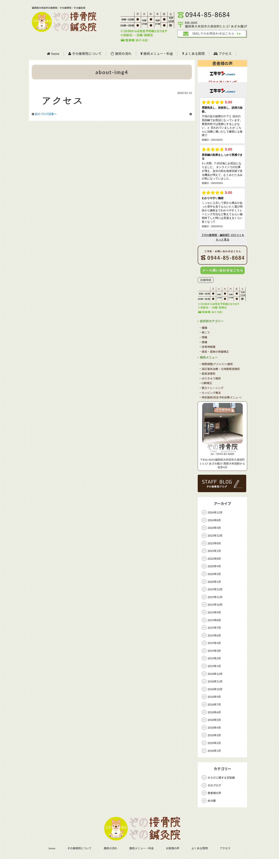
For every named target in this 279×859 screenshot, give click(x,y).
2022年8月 (214, 558)
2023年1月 (214, 550)
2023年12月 (215, 535)
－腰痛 (203, 327)
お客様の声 (172, 848)
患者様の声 (214, 793)
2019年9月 (214, 612)
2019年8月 (214, 620)
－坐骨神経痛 (207, 346)
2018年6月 (214, 712)
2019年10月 (215, 604)
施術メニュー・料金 (156, 54)
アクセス (223, 54)
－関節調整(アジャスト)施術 (216, 364)
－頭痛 (203, 337)
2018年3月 (214, 735)
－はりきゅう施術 (210, 378)
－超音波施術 (207, 373)
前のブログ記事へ (46, 114)
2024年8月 (214, 520)
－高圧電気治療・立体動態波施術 (219, 369)
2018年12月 (215, 673)
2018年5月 (214, 719)
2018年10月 (215, 689)
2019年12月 (215, 589)
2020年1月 (214, 581)
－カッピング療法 (210, 392)
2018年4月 (214, 727)
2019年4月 (214, 643)
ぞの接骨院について (85, 54)
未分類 (212, 800)
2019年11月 (215, 597)
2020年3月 (214, 574)
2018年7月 (214, 704)
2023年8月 (214, 543)
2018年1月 (214, 750)
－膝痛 (203, 342)
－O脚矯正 (205, 383)
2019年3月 (214, 650)
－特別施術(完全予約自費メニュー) (220, 397)
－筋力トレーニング (211, 388)
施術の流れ (121, 54)
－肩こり (204, 332)
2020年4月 (214, 566)
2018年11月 (215, 681)
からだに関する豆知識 (221, 777)
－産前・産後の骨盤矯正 (214, 351)
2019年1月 (214, 666)
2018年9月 (214, 696)
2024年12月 (215, 512)
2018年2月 (214, 743)
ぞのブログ (214, 785)
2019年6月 (214, 635)
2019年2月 (214, 658)
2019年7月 (214, 627)
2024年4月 (214, 527)
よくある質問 (193, 54)
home (53, 54)
